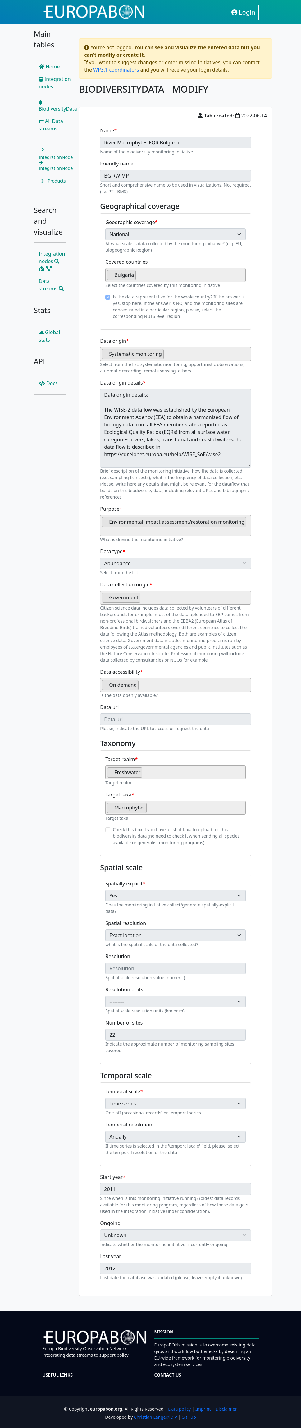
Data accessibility (120, 671)
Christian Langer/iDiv (155, 1417)
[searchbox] (139, 277)
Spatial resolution (125, 923)
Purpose (109, 508)
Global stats (49, 336)
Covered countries (126, 261)
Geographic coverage (130, 222)
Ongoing (110, 1223)
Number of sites (124, 1022)
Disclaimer (226, 1409)
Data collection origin (125, 584)
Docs (48, 383)
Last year (110, 1256)
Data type (111, 551)
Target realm (120, 759)
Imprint (203, 1409)
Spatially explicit (124, 883)
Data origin (113, 340)
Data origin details (121, 382)
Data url (109, 707)
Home (49, 66)
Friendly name (116, 163)
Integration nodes (55, 83)
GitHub (188, 1417)
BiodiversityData (58, 106)
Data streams (51, 285)
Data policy (179, 1409)
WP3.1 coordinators (116, 69)
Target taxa (118, 794)
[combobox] (175, 275)
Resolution (117, 956)
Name (107, 130)
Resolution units (124, 989)
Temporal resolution (128, 1124)
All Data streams (51, 125)
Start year (111, 1177)
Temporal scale (122, 1091)
